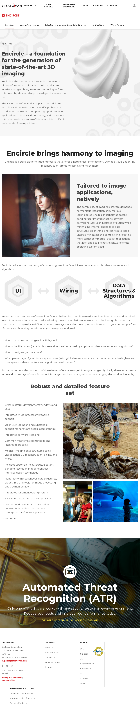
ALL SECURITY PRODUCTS (84, 620)
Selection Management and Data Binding (65, 25)
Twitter (7, 666)
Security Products (18, 703)
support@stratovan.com (14, 661)
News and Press (52, 662)
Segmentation (87, 664)
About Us (49, 647)
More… (83, 683)
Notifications (98, 25)
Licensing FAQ (8, 680)
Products (30, 5)
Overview (9, 25)
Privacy (5, 678)
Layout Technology (29, 25)
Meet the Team (52, 652)
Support (98, 5)
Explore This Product (55, 620)
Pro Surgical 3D (84, 654)
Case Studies (48, 5)
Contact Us (50, 657)
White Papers (117, 25)
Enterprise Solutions (69, 5)
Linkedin (12, 666)
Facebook (2, 666)
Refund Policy (15, 678)
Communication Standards (22, 698)
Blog (86, 5)
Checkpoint (85, 668)
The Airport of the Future (21, 693)
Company (112, 5)
